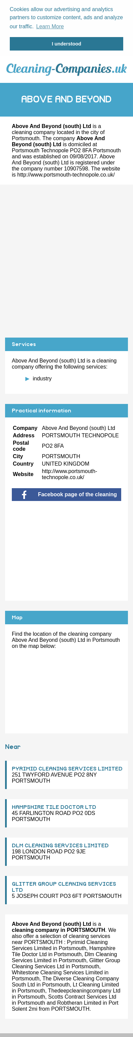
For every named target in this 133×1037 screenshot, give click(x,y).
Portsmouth (25, 137)
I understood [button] (66, 43)
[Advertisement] (66, 260)
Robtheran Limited (79, 1002)
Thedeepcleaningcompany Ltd (84, 990)
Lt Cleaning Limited (96, 983)
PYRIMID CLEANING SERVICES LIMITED (67, 768)
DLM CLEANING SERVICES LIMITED (60, 844)
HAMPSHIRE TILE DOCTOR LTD (54, 806)
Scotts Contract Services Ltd (82, 996)
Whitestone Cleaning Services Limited (57, 971)
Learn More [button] (50, 26)
